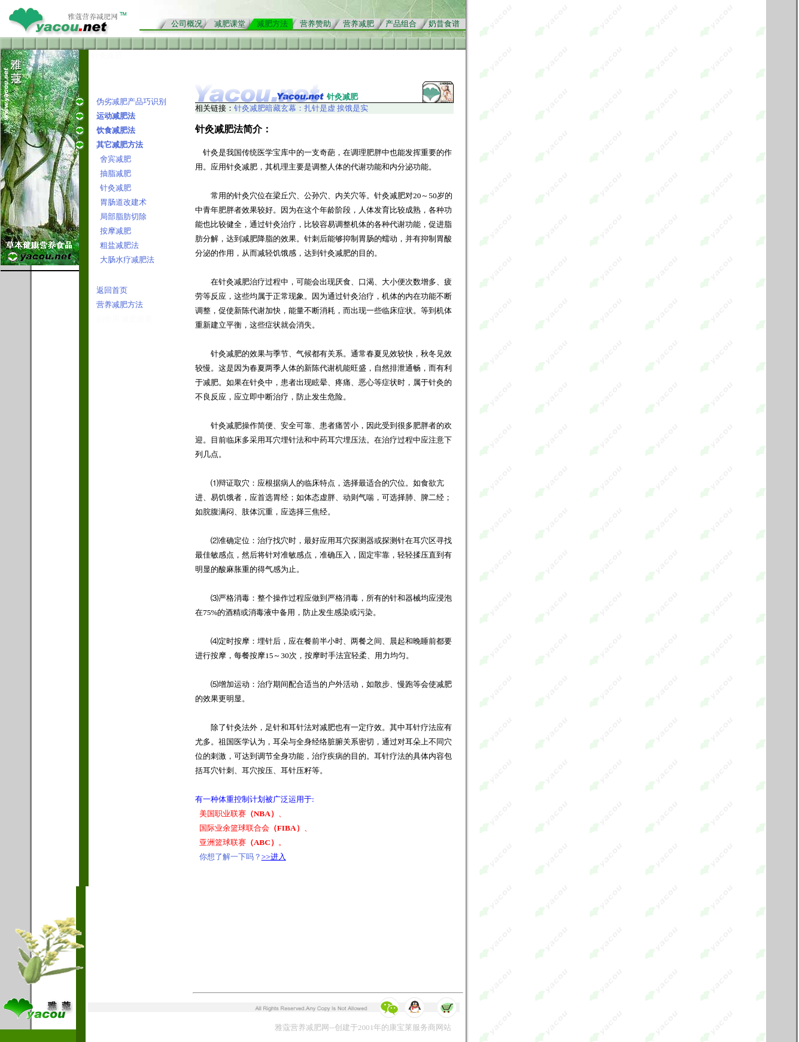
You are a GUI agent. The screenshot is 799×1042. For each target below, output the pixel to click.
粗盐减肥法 (119, 245)
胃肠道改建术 (123, 202)
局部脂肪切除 (123, 216)
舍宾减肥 (115, 159)
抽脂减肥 (115, 173)
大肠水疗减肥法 (127, 259)
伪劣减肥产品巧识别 (131, 101)
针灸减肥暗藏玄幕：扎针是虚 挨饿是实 (301, 108)
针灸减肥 (115, 187)
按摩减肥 (115, 230)
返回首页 (111, 290)
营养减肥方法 (119, 304)
